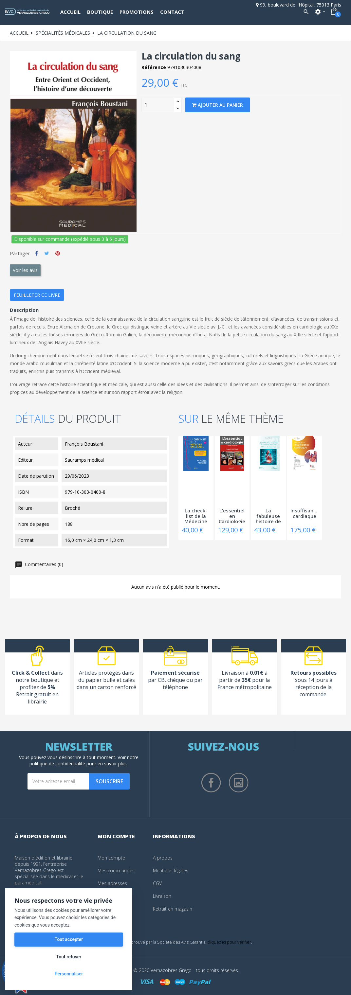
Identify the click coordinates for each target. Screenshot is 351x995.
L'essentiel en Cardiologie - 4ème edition (232, 515)
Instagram (239, 782)
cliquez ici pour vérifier (229, 942)
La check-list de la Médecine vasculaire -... (196, 515)
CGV (157, 883)
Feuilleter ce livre (37, 295)
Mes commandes (116, 870)
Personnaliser (69, 973)
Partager (36, 253)
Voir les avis (25, 270)
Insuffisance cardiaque (304, 513)
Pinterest (57, 253)
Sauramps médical (84, 460)
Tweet (46, 253)
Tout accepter (69, 939)
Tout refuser (68, 956)
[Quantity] (157, 105)
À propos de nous (41, 836)
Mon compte (111, 858)
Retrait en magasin (172, 909)
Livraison (162, 896)
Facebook (211, 782)
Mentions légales (170, 870)
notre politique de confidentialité (84, 760)
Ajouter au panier (217, 105)
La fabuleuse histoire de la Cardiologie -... (268, 515)
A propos (163, 858)
